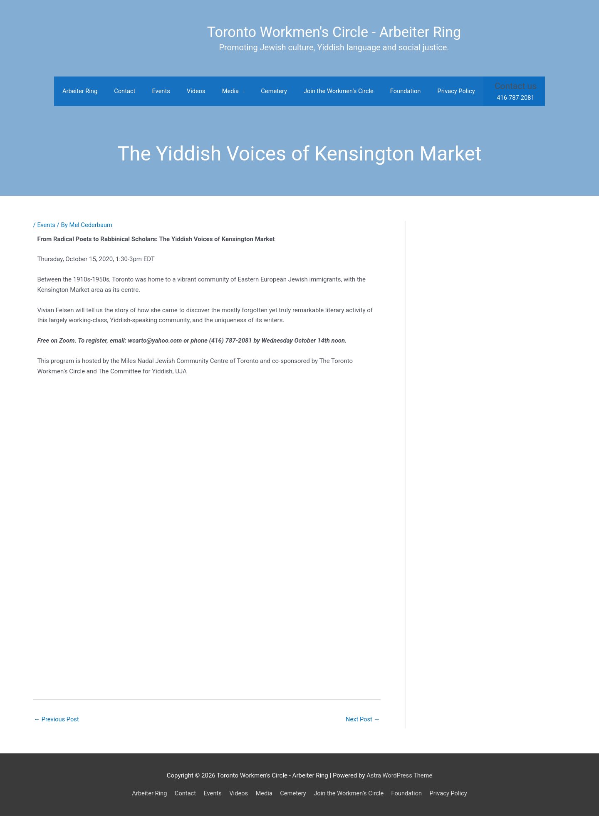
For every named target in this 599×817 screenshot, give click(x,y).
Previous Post (57, 720)
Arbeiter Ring (146, 794)
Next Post (362, 720)
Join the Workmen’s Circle (350, 794)
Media (263, 794)
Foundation (408, 794)
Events (46, 226)
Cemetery (293, 794)
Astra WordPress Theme (399, 776)
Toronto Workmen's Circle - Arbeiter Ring (334, 32)
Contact (182, 794)
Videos (237, 794)
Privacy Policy (451, 794)
